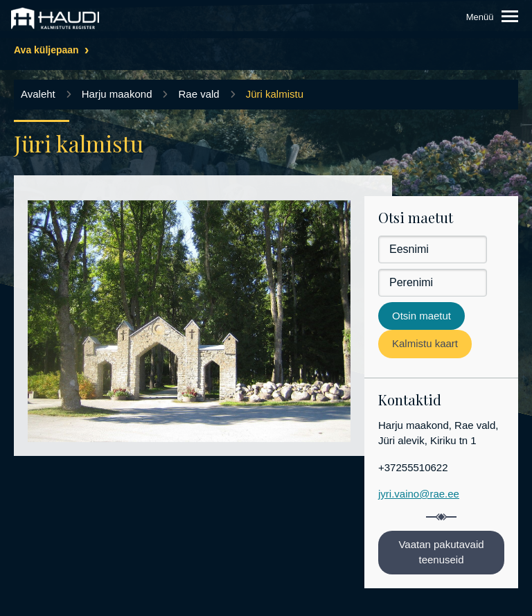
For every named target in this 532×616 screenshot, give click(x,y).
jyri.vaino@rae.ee (418, 494)
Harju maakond (117, 94)
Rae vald (198, 94)
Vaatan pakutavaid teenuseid (441, 552)
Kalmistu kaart (425, 343)
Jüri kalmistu (274, 94)
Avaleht (38, 94)
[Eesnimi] (432, 249)
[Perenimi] (432, 283)
